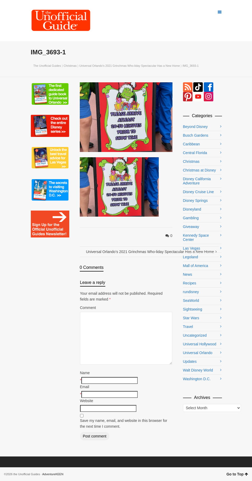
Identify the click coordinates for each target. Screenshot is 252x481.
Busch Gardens (196, 135)
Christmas (70, 65)
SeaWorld (191, 300)
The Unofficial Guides (47, 65)
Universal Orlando (198, 353)
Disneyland (192, 209)
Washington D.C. (197, 379)
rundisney (191, 292)
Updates (190, 361)
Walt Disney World (198, 370)
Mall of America (195, 266)
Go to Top (237, 474)
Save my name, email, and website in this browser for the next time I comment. (123, 423)
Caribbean (191, 144)
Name (85, 373)
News (187, 274)
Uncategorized (195, 335)
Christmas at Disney (199, 170)
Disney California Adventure (197, 181)
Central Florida (195, 153)
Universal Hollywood (199, 344)
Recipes (189, 283)
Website (86, 401)
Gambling (191, 218)
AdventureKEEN (52, 474)
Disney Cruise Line (198, 192)
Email (84, 387)
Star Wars (191, 318)
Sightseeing (192, 309)
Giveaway (191, 227)
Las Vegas (191, 248)
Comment (88, 308)
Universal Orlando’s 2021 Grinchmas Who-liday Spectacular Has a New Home (129, 65)
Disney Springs (195, 200)
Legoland (190, 257)
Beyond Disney (195, 127)
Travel (188, 327)
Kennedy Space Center (196, 237)
